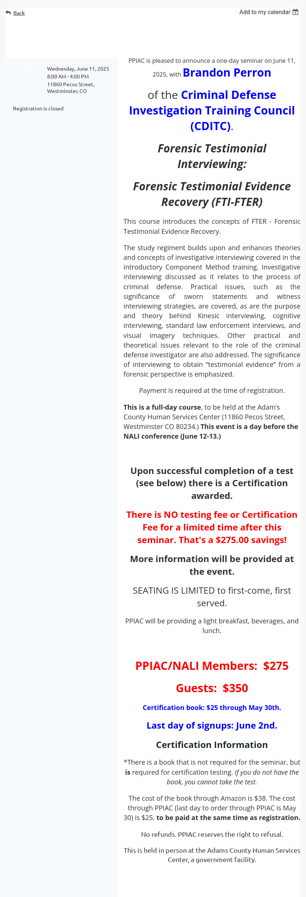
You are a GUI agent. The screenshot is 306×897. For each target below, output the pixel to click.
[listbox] (269, 12)
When (33, 68)
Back (19, 12)
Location (29, 84)
